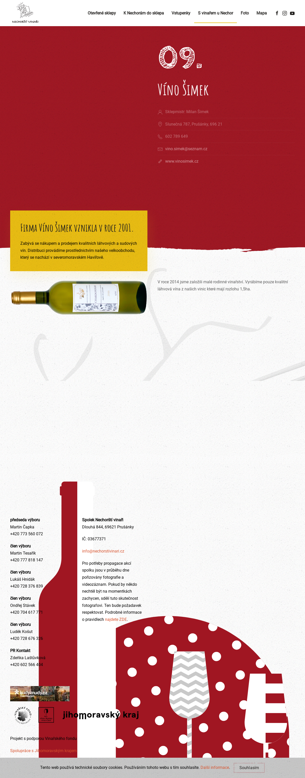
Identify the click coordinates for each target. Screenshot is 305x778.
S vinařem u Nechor (215, 13)
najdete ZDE (115, 619)
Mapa (261, 13)
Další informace (215, 767)
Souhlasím (249, 767)
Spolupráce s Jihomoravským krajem (43, 750)
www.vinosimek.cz (182, 167)
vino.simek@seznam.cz (186, 154)
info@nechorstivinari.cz (103, 551)
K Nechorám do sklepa (144, 13)
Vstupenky (181, 13)
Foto (245, 13)
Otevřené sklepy (102, 13)
